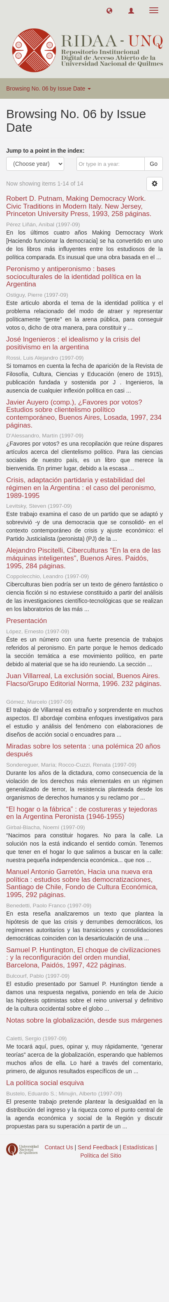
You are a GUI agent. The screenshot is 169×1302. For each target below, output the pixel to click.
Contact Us (58, 1147)
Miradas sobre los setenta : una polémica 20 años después (83, 750)
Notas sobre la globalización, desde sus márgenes (84, 1020)
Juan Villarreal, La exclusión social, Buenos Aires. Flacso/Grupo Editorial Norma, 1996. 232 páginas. (84, 680)
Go (153, 163)
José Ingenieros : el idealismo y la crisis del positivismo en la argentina (73, 343)
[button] (109, 10)
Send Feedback (98, 1147)
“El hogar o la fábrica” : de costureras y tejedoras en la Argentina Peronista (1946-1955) (81, 813)
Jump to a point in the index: (45, 150)
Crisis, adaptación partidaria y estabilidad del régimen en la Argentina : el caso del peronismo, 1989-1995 (81, 487)
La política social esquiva (45, 1083)
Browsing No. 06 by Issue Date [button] (48, 88)
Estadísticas (138, 1147)
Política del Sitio (100, 1155)
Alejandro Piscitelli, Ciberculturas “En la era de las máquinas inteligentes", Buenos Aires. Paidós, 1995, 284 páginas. (83, 558)
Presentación (26, 621)
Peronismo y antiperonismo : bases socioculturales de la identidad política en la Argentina (73, 276)
